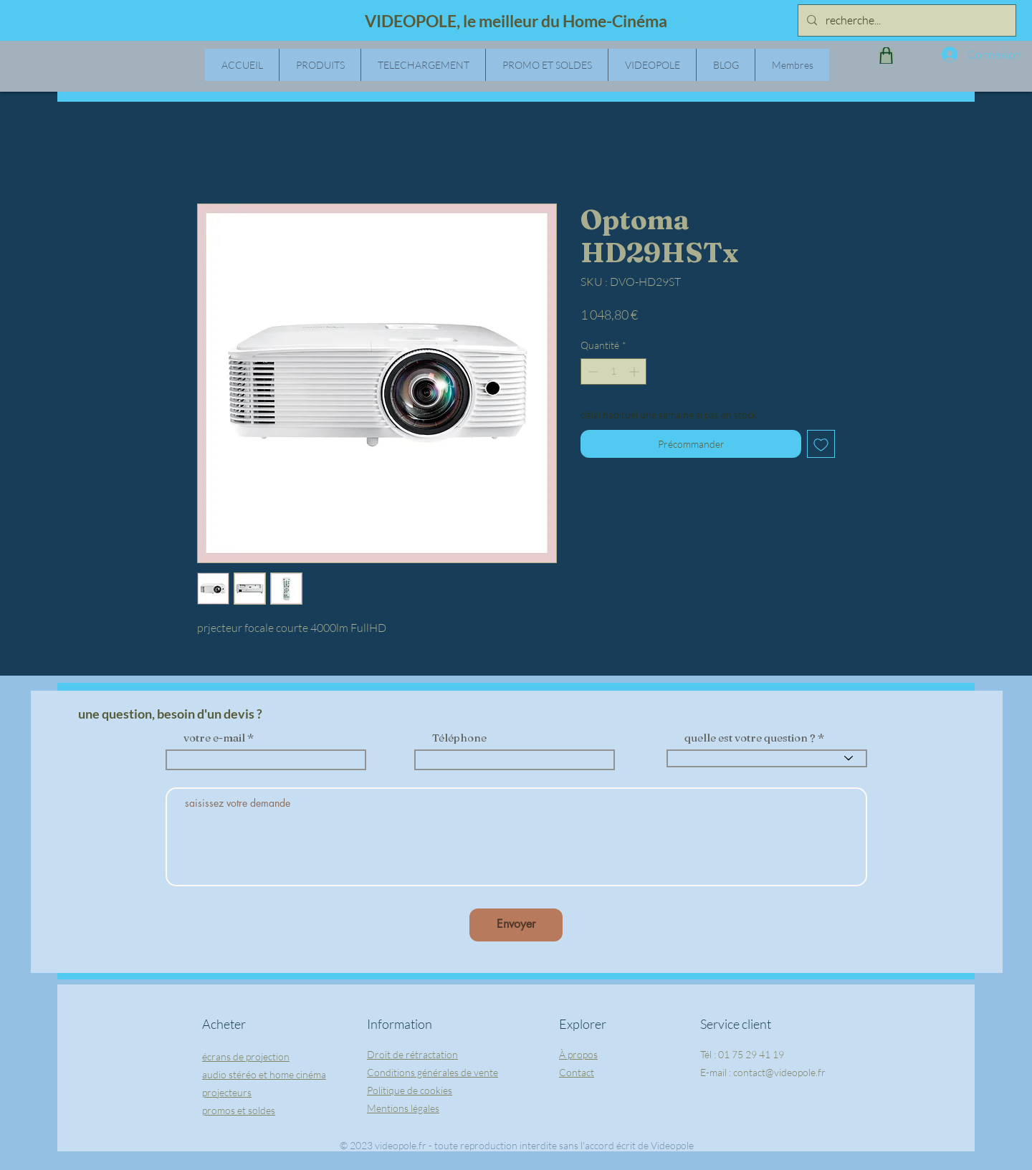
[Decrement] (592, 371)
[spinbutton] (613, 371)
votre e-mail (214, 737)
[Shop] (886, 55)
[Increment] (635, 371)
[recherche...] (905, 20)
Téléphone (459, 737)
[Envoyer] (516, 924)
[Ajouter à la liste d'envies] (821, 444)
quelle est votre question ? (750, 737)
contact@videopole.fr (779, 1072)
